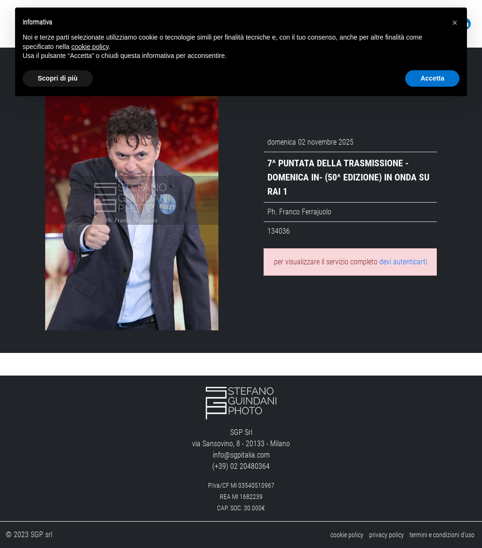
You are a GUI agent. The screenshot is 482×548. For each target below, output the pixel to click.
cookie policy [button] (90, 46)
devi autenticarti (403, 261)
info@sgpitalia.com (241, 454)
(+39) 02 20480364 (241, 466)
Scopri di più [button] (58, 78)
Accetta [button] (432, 78)
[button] (454, 22)
